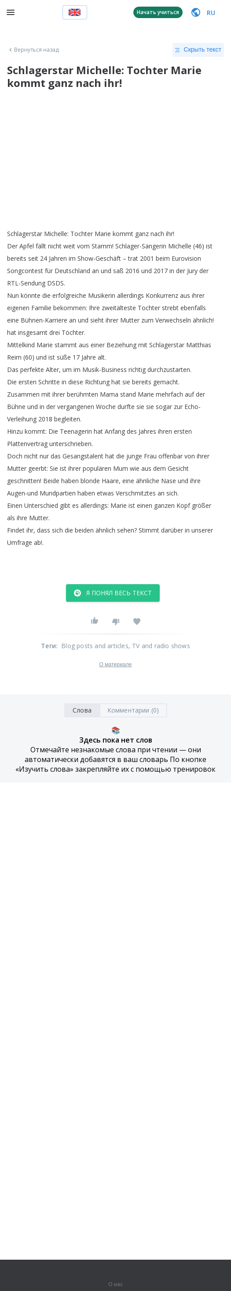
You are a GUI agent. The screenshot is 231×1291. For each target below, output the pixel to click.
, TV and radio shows (159, 646)
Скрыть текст (198, 50)
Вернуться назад (33, 50)
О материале (115, 664)
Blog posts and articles (94, 646)
